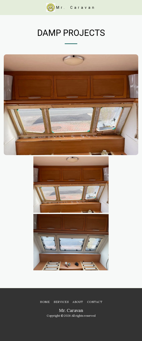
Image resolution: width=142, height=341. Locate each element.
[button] (5, 7)
